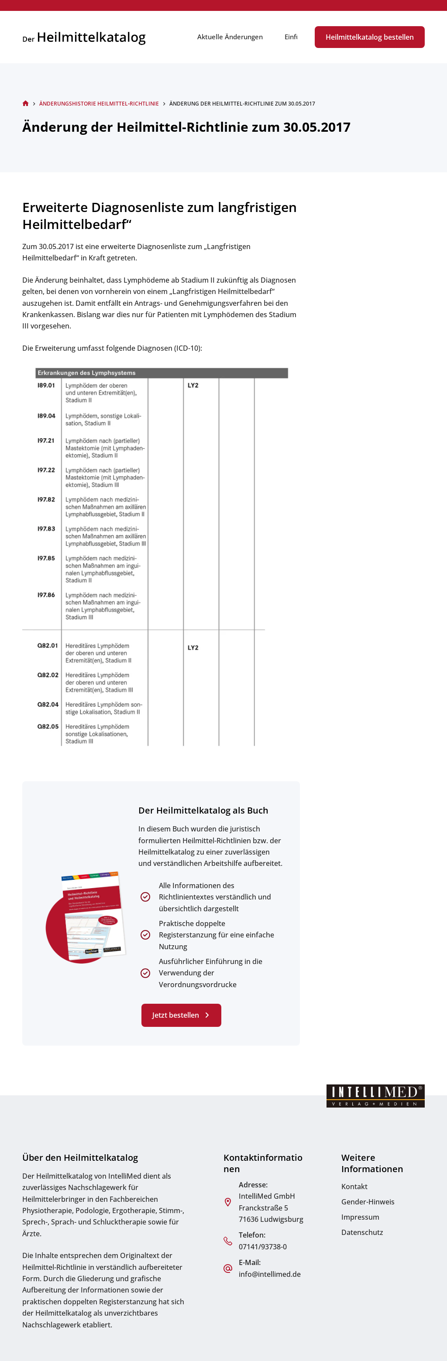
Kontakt (354, 1186)
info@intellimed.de (270, 1274)
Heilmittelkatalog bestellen (370, 37)
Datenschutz (362, 1232)
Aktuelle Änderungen (230, 36)
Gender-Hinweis (368, 1202)
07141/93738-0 (263, 1247)
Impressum (360, 1217)
